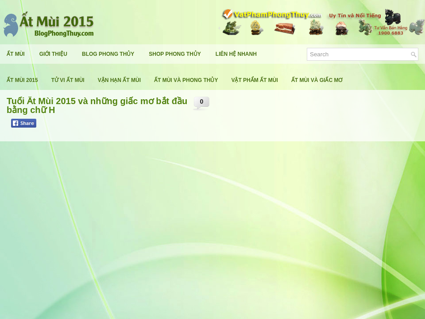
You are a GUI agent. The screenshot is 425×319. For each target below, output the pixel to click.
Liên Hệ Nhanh (236, 54)
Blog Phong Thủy (108, 54)
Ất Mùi (16, 54)
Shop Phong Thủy (175, 54)
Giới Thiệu (53, 54)
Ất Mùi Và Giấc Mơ (317, 80)
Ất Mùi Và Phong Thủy (186, 80)
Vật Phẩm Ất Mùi (254, 80)
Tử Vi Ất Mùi (68, 80)
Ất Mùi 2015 (22, 80)
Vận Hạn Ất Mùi (119, 80)
